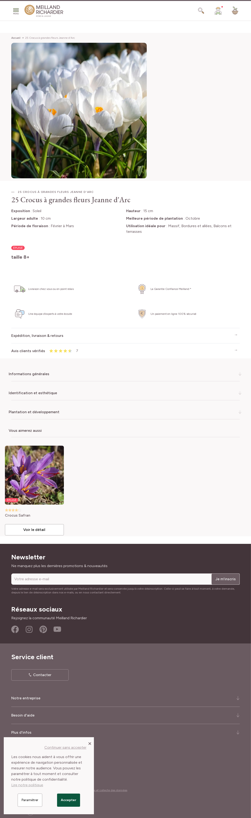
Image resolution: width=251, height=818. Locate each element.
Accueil (15, 37)
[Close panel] (90, 743)
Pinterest (43, 628)
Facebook (15, 628)
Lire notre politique (27, 785)
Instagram (29, 628)
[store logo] (43, 11)
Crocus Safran (20, 514)
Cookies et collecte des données (106, 789)
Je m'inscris (225, 577)
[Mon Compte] (218, 11)
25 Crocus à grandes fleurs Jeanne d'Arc (50, 37)
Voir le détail (36, 528)
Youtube (57, 628)
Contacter (42, 673)
